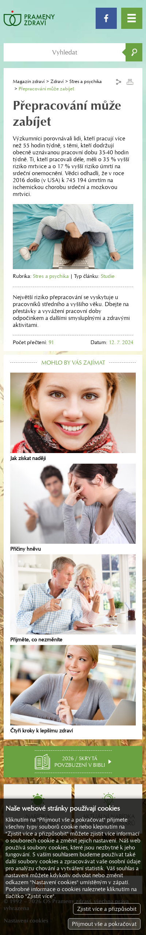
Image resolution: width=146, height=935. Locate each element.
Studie (108, 276)
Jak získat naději (73, 417)
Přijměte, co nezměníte (73, 598)
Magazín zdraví (29, 81)
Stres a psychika (51, 276)
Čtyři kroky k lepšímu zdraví (73, 689)
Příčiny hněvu (73, 508)
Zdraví (57, 81)
